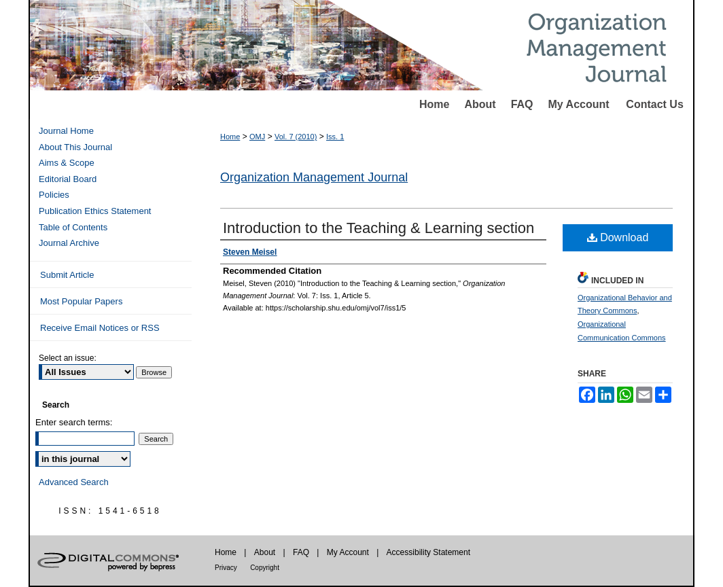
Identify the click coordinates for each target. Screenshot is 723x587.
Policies (54, 195)
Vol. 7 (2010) (296, 136)
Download (618, 237)
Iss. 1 (335, 136)
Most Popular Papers (81, 301)
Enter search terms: (73, 422)
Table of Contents (73, 227)
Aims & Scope (66, 163)
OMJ (257, 136)
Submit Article (67, 275)
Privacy (226, 567)
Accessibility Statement (428, 552)
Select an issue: (67, 358)
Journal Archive (69, 243)
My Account (579, 104)
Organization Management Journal (314, 177)
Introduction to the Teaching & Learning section (378, 227)
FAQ (522, 104)
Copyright (264, 567)
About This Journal (75, 147)
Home (434, 104)
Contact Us (654, 104)
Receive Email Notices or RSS (100, 328)
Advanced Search (74, 482)
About (479, 104)
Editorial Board (67, 179)
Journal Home (66, 131)
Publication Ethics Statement (95, 211)
